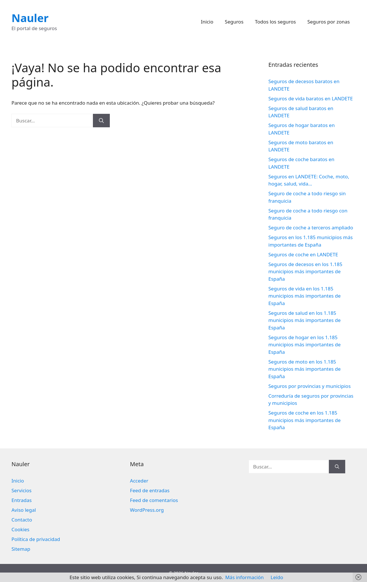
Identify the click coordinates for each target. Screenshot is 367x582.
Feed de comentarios (154, 500)
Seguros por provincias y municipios (309, 386)
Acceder (139, 480)
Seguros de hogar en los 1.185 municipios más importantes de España (304, 344)
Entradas (21, 500)
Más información (244, 577)
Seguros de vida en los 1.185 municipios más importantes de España (304, 295)
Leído (277, 577)
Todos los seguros (275, 21)
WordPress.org (147, 510)
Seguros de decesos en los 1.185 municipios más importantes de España (305, 271)
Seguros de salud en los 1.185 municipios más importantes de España (304, 320)
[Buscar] (101, 121)
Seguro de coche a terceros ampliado (310, 227)
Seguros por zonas (328, 21)
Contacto (21, 519)
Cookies (20, 529)
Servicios (21, 490)
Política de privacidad (35, 539)
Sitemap (20, 549)
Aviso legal (23, 510)
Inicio (207, 21)
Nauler (29, 17)
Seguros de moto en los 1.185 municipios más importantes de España (304, 369)
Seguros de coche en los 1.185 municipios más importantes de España (304, 420)
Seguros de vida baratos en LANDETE (310, 98)
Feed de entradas (149, 490)
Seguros (234, 21)
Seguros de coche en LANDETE (303, 254)
